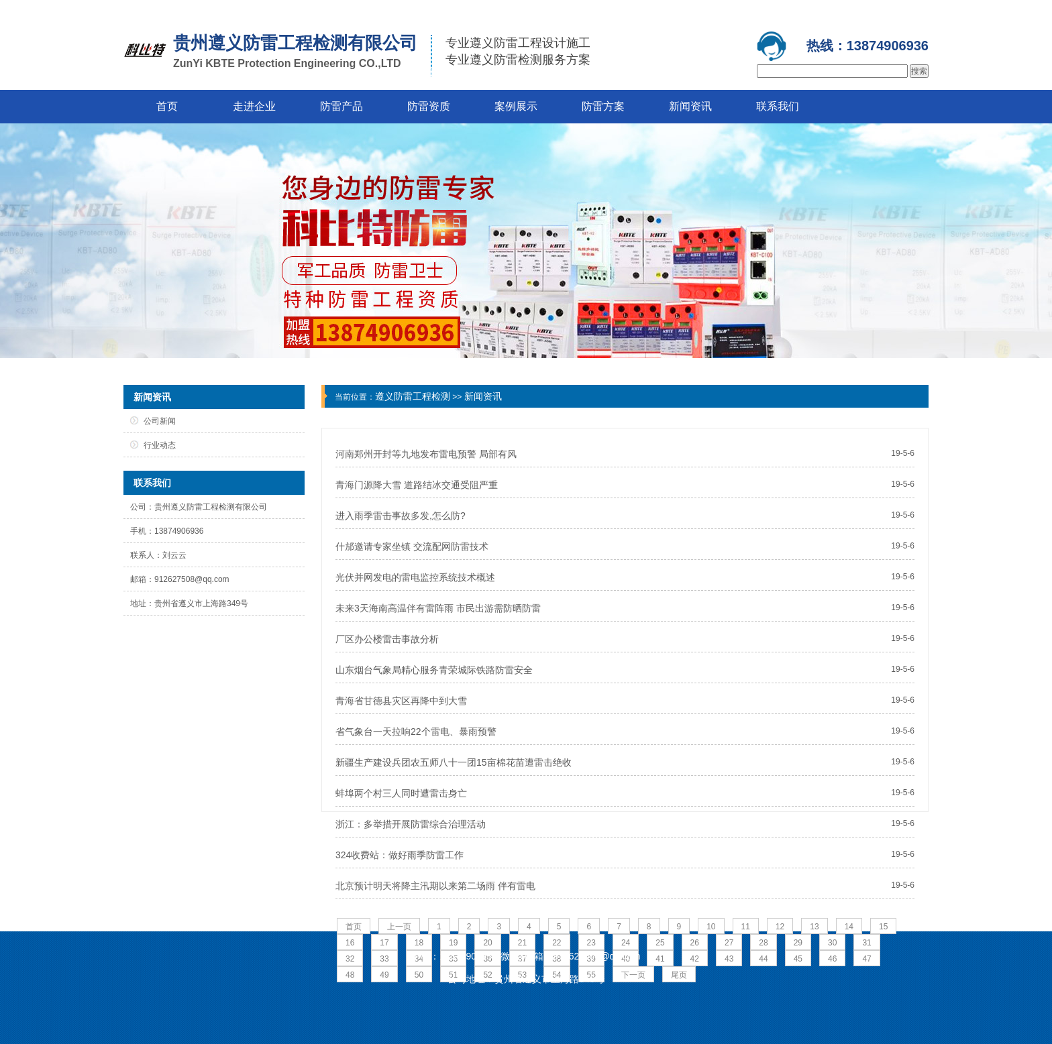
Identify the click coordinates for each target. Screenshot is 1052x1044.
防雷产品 (341, 106)
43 (729, 959)
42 (694, 959)
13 (814, 926)
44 (763, 959)
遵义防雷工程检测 (412, 396)
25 (659, 942)
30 (832, 942)
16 (350, 942)
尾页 (679, 975)
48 (350, 975)
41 (659, 959)
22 (556, 942)
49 (384, 975)
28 (763, 942)
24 (625, 942)
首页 (167, 106)
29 (798, 942)
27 (729, 942)
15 (883, 926)
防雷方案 (603, 106)
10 (710, 926)
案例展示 (515, 106)
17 (384, 942)
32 (350, 959)
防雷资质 (428, 106)
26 (694, 942)
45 (798, 959)
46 (832, 959)
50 (419, 975)
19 (453, 942)
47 (866, 959)
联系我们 (777, 106)
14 (849, 926)
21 (522, 942)
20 (487, 942)
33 (384, 959)
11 (745, 926)
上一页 (399, 926)
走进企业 (254, 106)
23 (591, 942)
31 (866, 942)
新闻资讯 (690, 106)
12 (780, 926)
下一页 (633, 975)
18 (419, 942)
